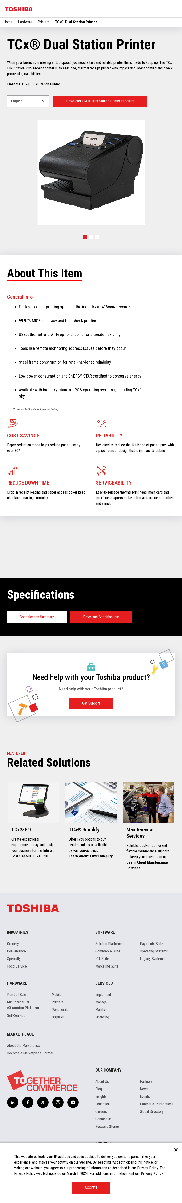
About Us (102, 1081)
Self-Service (16, 1015)
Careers (101, 1111)
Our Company (108, 1070)
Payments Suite (151, 943)
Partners (146, 1081)
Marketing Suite (106, 966)
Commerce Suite (107, 951)
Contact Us (103, 1119)
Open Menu (174, 8)
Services (104, 983)
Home (8, 22)
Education (102, 1104)
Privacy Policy (152, 1173)
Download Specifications (101, 617)
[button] (85, 237)
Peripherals (60, 1009)
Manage (101, 1002)
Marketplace (20, 1034)
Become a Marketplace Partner (30, 1053)
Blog (98, 1089)
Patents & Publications (156, 1104)
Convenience (16, 951)
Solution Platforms (109, 943)
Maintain (101, 1009)
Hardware (25, 22)
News (144, 1089)
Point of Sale (16, 994)
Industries (17, 932)
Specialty (14, 958)
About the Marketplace (24, 1045)
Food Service (17, 966)
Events (145, 1096)
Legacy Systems (152, 958)
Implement (103, 994)
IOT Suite (102, 958)
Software (105, 932)
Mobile (56, 994)
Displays (58, 1017)
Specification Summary (37, 617)
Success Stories (107, 1126)
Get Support (91, 703)
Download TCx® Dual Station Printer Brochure (100, 101)
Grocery (13, 943)
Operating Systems (154, 951)
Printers (43, 22)
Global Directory (152, 1111)
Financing (102, 1017)
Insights (101, 1096)
